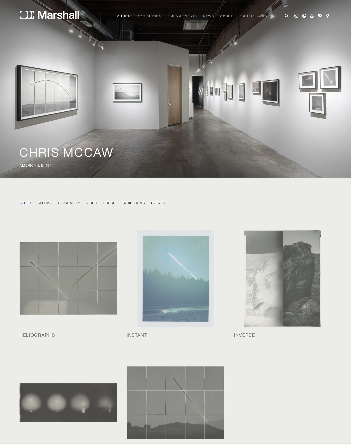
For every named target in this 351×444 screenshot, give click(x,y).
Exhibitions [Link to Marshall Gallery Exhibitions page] (149, 15)
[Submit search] (287, 15)
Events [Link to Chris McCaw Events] (158, 203)
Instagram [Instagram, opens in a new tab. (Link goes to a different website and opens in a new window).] (296, 16)
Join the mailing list (320, 16)
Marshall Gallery (51, 15)
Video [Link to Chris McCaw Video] (91, 203)
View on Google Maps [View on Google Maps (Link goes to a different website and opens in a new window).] (328, 16)
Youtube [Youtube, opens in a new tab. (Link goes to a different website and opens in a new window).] (312, 16)
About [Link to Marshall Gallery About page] (226, 15)
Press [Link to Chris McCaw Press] (109, 203)
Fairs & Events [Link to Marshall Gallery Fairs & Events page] (182, 15)
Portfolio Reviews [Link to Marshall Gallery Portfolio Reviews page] (258, 15)
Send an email (304, 16)
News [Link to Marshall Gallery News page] (208, 15)
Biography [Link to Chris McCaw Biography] (69, 203)
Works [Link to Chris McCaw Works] (45, 203)
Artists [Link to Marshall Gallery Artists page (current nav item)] (124, 15)
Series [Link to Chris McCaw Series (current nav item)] (26, 203)
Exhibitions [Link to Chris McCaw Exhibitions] (133, 203)
